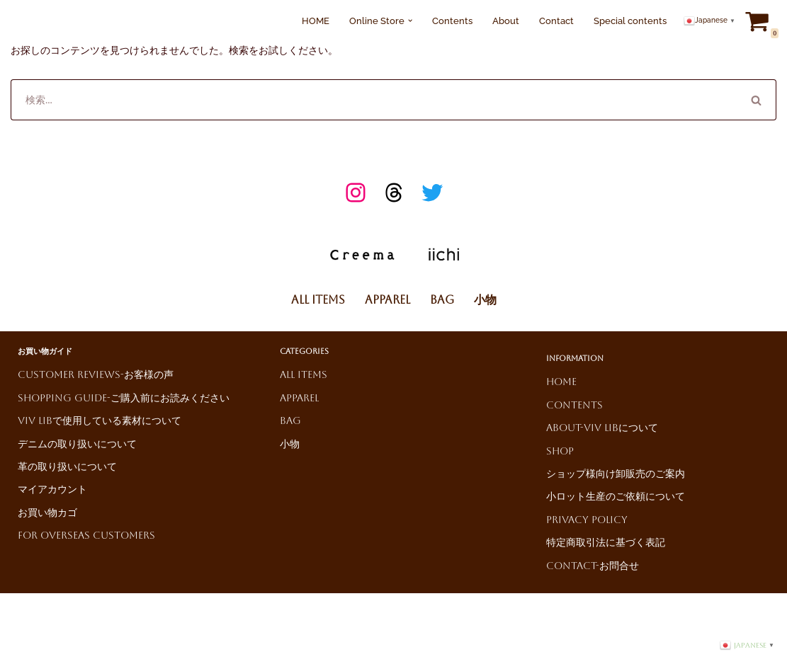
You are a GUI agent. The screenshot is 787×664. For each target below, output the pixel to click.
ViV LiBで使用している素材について (99, 420)
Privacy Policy (587, 519)
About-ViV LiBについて (602, 427)
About (505, 21)
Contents (452, 21)
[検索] (374, 99)
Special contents (630, 21)
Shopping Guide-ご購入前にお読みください (124, 397)
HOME (315, 21)
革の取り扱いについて (67, 466)
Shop (560, 451)
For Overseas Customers (86, 535)
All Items (318, 300)
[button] (410, 20)
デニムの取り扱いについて (77, 444)
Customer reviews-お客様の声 (96, 374)
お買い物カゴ (47, 512)
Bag (442, 300)
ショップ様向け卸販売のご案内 (615, 473)
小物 (485, 300)
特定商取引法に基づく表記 (605, 542)
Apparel (387, 300)
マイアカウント (52, 489)
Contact (556, 21)
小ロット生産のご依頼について (615, 496)
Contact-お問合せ (592, 565)
